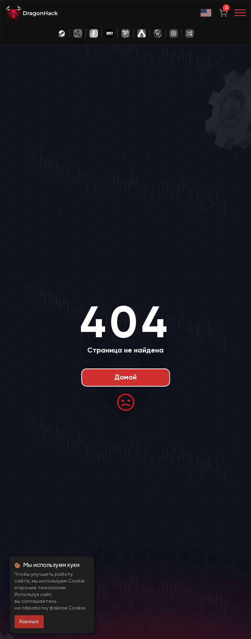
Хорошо (29, 621)
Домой (125, 377)
